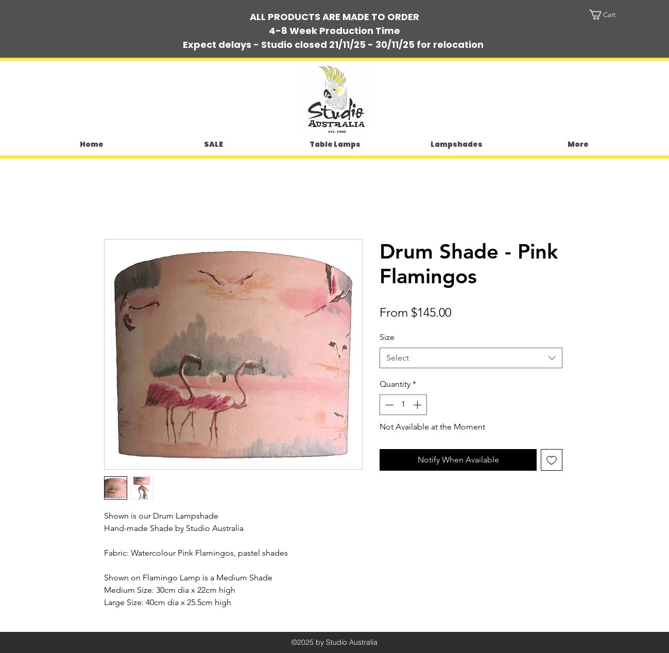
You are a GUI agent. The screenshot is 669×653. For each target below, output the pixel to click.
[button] (611, 15)
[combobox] (471, 358)
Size (387, 337)
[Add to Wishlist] (551, 460)
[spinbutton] (403, 405)
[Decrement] (388, 405)
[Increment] (418, 405)
